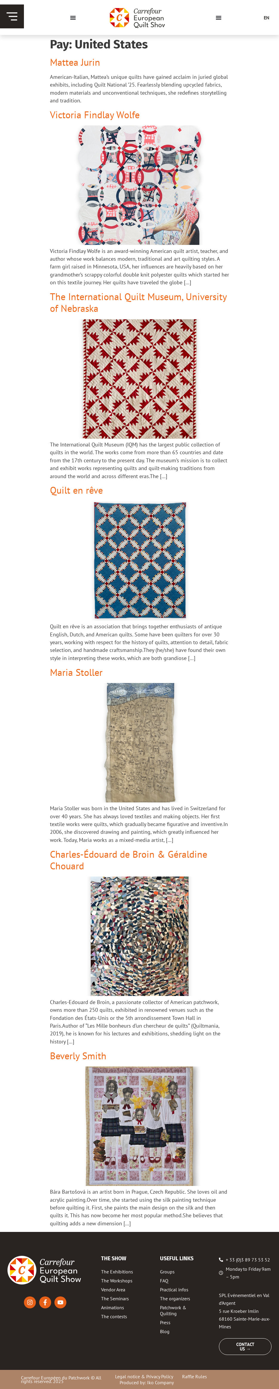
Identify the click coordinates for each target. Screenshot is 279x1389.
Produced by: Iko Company (147, 1382)
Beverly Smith (78, 1055)
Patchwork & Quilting (173, 1310)
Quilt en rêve (76, 490)
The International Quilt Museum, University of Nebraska (138, 302)
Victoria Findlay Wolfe (95, 114)
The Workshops (116, 1281)
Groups (167, 1272)
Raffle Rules (194, 1376)
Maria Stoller (76, 672)
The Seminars (115, 1298)
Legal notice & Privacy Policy (144, 1376)
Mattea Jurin (75, 62)
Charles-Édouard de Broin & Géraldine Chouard (128, 860)
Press (165, 1322)
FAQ (164, 1281)
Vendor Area (113, 1290)
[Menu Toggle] (73, 18)
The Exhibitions (117, 1272)
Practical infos (174, 1290)
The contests (114, 1316)
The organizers (175, 1298)
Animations (112, 1307)
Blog (165, 1331)
